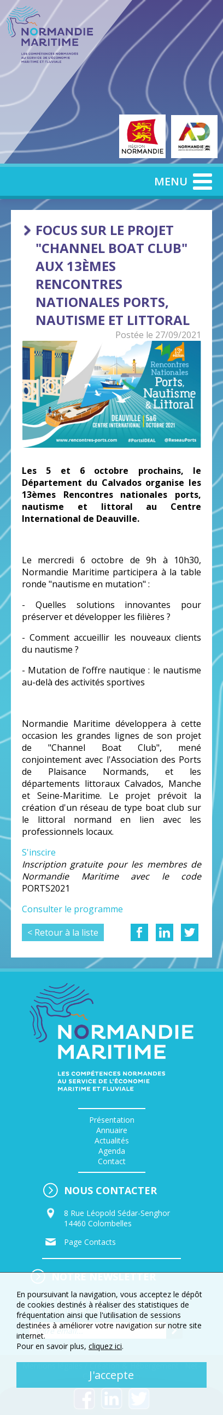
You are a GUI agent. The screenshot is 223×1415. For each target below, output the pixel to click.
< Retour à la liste (62, 932)
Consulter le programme (72, 909)
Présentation (111, 1120)
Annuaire (111, 1130)
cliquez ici (105, 1346)
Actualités (112, 1140)
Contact (112, 1161)
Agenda (111, 1151)
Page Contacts (90, 1242)
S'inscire (39, 852)
